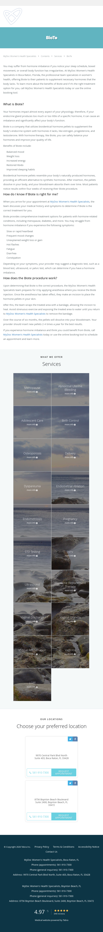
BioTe (69, 56)
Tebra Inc (25, 846)
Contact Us (51, 851)
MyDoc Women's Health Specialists (20, 56)
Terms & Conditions (63, 846)
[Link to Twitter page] (70, 739)
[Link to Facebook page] (75, 739)
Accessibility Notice (88, 846)
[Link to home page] (16, 16)
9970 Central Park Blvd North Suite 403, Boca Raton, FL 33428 (52, 757)
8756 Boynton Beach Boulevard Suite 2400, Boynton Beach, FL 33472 (51, 802)
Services (58, 56)
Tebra (65, 920)
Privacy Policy (42, 846)
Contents (45, 56)
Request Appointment (63, 772)
